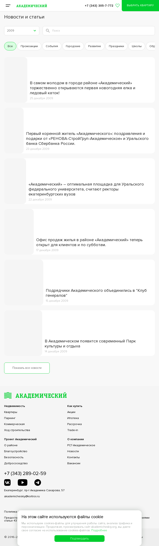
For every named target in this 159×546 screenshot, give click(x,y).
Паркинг (10, 418)
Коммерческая (14, 424)
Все (10, 46)
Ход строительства (17, 430)
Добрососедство (16, 463)
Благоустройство (15, 451)
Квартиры (10, 412)
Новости (73, 451)
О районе (11, 445)
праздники (116, 46)
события (52, 46)
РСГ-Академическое (81, 445)
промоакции (29, 46)
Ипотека (73, 418)
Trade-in (72, 430)
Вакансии (73, 463)
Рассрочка (74, 424)
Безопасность (14, 457)
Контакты (73, 457)
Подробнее (99, 530)
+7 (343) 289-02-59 (25, 473)
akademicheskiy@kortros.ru (22, 496)
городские (73, 46)
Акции (71, 412)
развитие (94, 46)
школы (137, 46)
